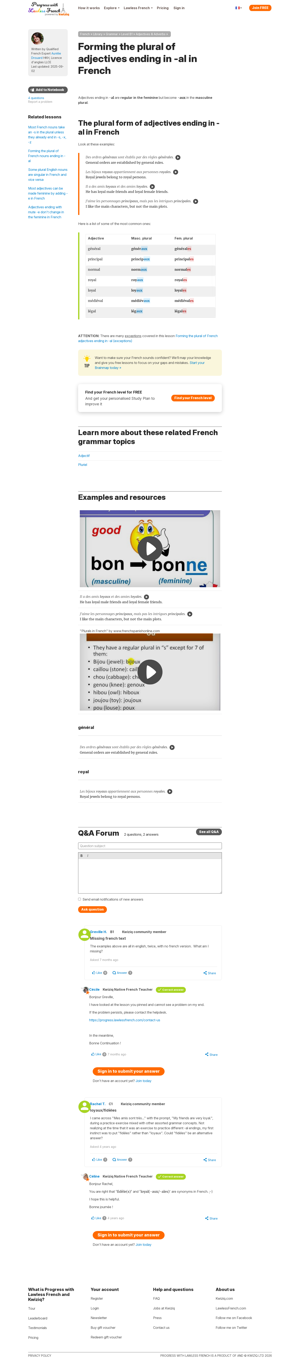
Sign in (179, 8)
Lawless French (138, 8)
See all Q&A (209, 832)
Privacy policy (39, 1355)
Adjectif (84, 456)
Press (157, 1318)
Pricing (163, 8)
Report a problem (40, 101)
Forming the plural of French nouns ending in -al (46, 156)
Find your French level (193, 398)
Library (97, 34)
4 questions (36, 97)
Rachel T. (103, 1105)
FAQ (156, 1298)
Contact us (161, 1327)
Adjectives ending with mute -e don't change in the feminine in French (46, 212)
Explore (112, 8)
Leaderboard (37, 1318)
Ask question (92, 909)
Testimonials (37, 1328)
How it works (89, 8)
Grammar (112, 34)
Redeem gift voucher (106, 1337)
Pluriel (82, 465)
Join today (143, 1082)
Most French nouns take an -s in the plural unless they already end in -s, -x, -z (47, 134)
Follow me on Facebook (234, 1318)
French (85, 34)
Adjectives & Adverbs (150, 34)
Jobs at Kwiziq (164, 1308)
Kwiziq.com (224, 1298)
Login (95, 1308)
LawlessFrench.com (231, 1308)
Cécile (98, 990)
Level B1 (126, 34)
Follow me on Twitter (231, 1327)
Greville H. (103, 932)
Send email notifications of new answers (112, 899)
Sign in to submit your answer (129, 1072)
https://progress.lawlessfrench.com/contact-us (128, 1021)
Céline (98, 1179)
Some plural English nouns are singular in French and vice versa (48, 175)
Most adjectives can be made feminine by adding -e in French (48, 193)
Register (97, 1298)
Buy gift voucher (103, 1327)
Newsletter (99, 1318)
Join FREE (260, 8)
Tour (31, 1308)
